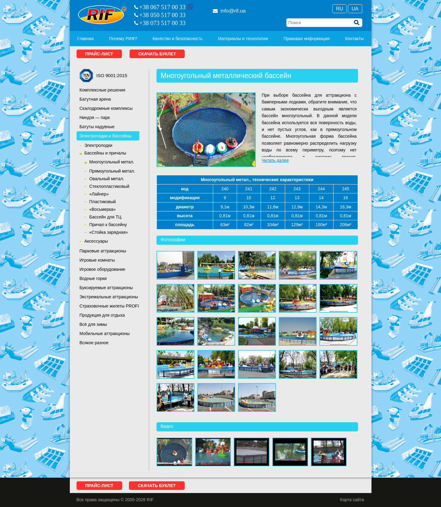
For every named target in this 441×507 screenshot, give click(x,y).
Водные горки (93, 278)
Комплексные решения (103, 90)
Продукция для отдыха (102, 315)
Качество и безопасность (177, 38)
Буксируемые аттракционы (106, 287)
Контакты (354, 38)
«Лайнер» (99, 194)
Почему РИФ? (123, 38)
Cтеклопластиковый (109, 186)
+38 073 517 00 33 (162, 23)
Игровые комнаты (97, 260)
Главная (85, 38)
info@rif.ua (229, 11)
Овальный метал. (106, 178)
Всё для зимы (93, 324)
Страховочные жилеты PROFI (109, 306)
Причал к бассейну (108, 224)
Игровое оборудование (103, 269)
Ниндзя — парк (95, 117)
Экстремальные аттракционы (109, 296)
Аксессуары (96, 241)
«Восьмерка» (102, 209)
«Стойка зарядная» (108, 232)
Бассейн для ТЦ (105, 216)
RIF (102, 15)
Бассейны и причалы (105, 153)
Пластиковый (102, 201)
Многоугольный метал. (111, 161)
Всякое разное (94, 342)
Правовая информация (307, 38)
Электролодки (98, 145)
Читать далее (275, 160)
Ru (339, 8)
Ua (355, 8)
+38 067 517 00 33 (162, 7)
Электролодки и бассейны (106, 135)
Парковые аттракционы (103, 250)
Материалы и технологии (243, 38)
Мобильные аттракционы (105, 333)
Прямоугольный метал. (112, 171)
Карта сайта (352, 499)
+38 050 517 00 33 (162, 15)
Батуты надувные (97, 126)
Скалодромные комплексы (106, 108)
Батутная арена (95, 99)
